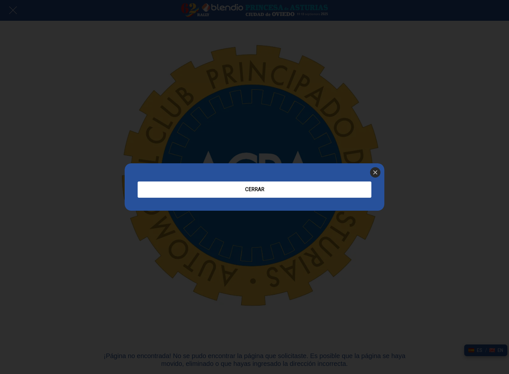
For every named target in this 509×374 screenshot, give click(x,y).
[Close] (375, 172)
